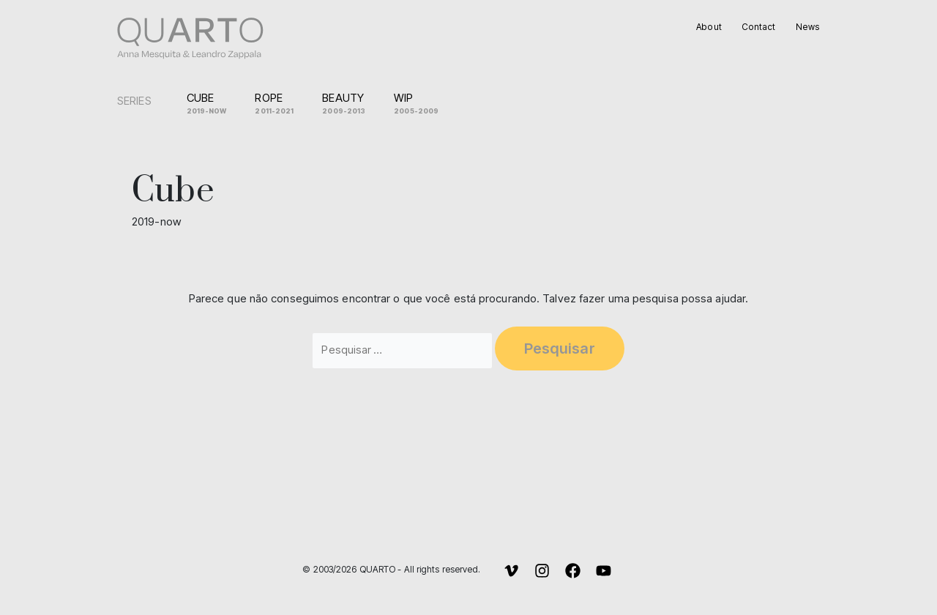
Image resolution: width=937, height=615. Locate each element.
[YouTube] (603, 570)
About (710, 26)
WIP (421, 104)
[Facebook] (573, 570)
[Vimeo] (511, 570)
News (808, 26)
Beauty (349, 104)
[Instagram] (542, 570)
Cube (212, 104)
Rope (280, 104)
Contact (760, 26)
